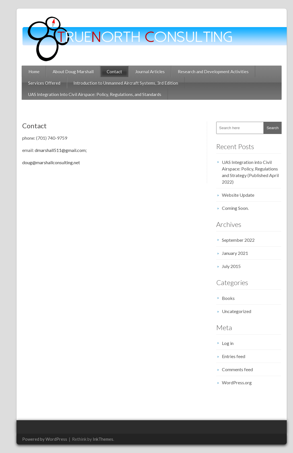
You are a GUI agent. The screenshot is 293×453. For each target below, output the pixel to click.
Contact (109, 71)
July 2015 (226, 266)
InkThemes (98, 439)
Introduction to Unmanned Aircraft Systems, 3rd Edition (120, 83)
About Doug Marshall (68, 71)
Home (28, 71)
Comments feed (232, 369)
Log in (222, 343)
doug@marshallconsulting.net (46, 162)
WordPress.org (232, 382)
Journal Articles (145, 71)
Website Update (233, 195)
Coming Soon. (230, 208)
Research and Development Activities (208, 71)
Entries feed (228, 356)
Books (223, 298)
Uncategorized (231, 311)
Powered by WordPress (39, 439)
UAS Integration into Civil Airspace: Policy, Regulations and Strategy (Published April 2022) (245, 171)
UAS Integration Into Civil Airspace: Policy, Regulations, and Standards (89, 94)
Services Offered (39, 83)
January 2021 (230, 253)
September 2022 (233, 240)
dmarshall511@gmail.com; (56, 150)
